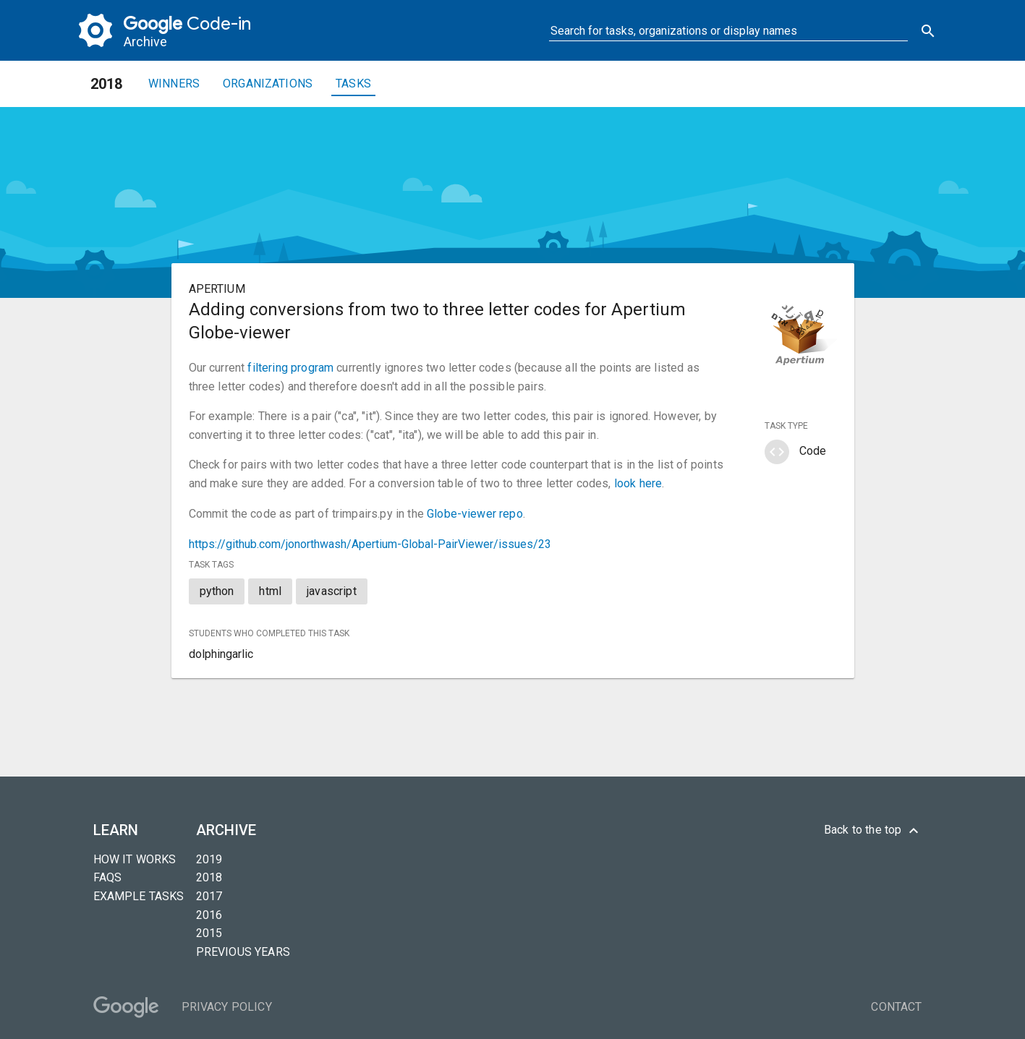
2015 (209, 933)
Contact (896, 1007)
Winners (174, 83)
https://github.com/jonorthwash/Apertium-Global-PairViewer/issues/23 (370, 544)
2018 (209, 877)
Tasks (353, 83)
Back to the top (873, 830)
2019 (209, 859)
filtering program (290, 368)
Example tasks (138, 896)
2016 (209, 915)
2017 (209, 896)
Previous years (243, 952)
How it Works (134, 859)
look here (638, 483)
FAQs (107, 877)
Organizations (267, 83)
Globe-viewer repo (475, 514)
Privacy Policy (227, 1007)
